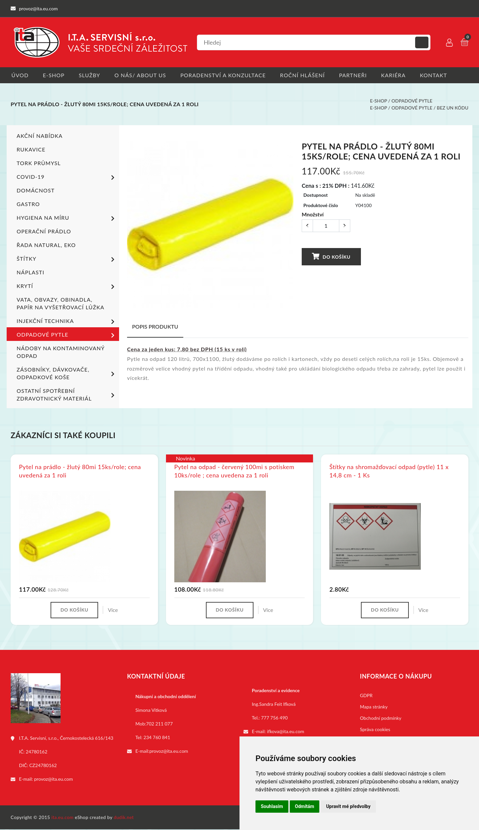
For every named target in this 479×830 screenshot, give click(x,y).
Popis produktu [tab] (155, 327)
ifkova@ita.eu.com (285, 732)
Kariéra (398, 75)
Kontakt (438, 75)
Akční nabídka (40, 136)
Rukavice (31, 149)
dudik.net (124, 818)
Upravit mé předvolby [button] (348, 806)
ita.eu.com (63, 818)
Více (113, 610)
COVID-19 (67, 177)
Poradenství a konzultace (225, 75)
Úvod (19, 75)
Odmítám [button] (304, 806)
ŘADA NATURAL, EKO (46, 245)
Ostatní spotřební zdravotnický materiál (67, 395)
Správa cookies (375, 730)
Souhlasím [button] (272, 806)
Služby (90, 75)
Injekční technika (67, 322)
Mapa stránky (374, 707)
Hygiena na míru (67, 218)
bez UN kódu (452, 108)
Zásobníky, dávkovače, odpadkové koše (67, 374)
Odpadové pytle (412, 101)
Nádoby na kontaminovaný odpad (60, 352)
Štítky (67, 259)
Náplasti (30, 272)
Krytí (67, 287)
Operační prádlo (44, 231)
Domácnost (36, 190)
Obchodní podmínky (380, 718)
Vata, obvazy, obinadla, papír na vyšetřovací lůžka (60, 304)
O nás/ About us (142, 75)
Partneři (357, 75)
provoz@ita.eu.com (53, 779)
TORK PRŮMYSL (39, 163)
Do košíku (331, 257)
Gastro (28, 204)
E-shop (54, 75)
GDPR (366, 696)
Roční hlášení (305, 75)
